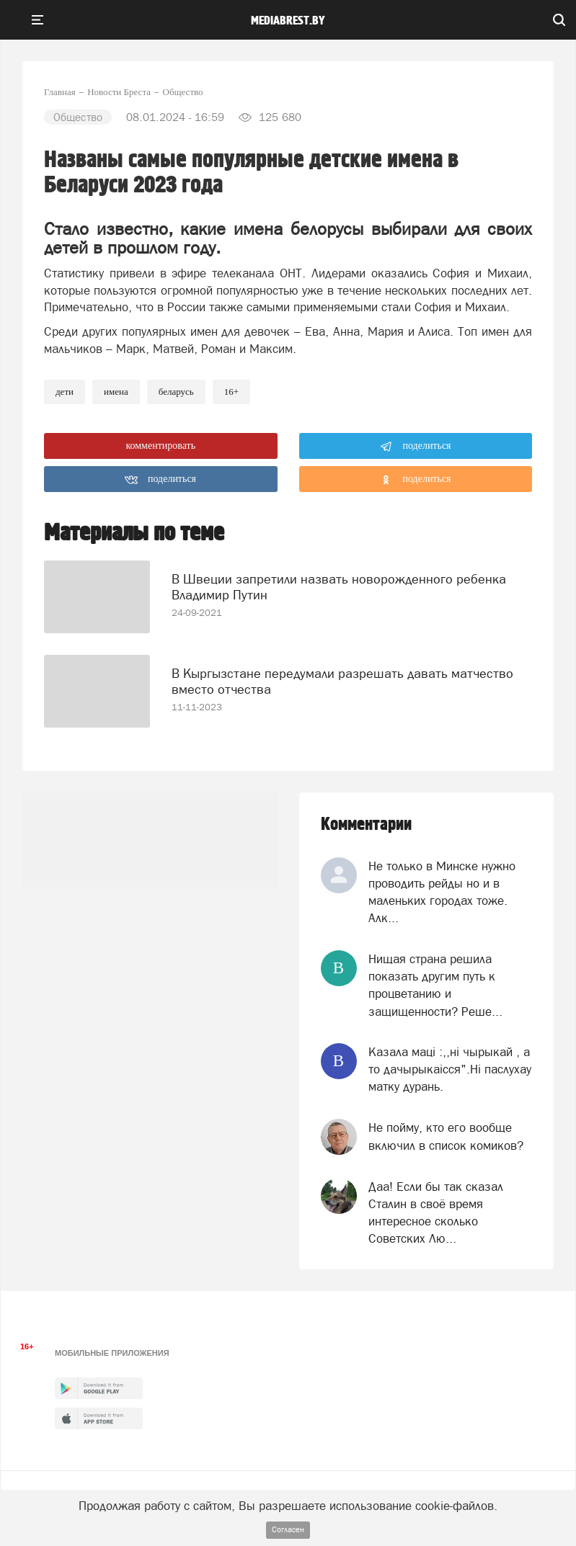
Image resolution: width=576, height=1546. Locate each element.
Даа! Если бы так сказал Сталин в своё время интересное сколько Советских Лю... (435, 1212)
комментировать (160, 445)
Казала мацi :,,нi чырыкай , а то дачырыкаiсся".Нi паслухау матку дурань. (449, 1069)
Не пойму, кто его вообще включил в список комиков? (445, 1136)
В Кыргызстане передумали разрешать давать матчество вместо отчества (342, 681)
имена (116, 391)
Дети (65, 391)
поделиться (415, 446)
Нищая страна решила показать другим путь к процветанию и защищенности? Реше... (435, 985)
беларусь (176, 391)
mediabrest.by (288, 21)
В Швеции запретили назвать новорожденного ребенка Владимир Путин (339, 586)
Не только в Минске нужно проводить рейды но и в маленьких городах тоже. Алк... (441, 892)
